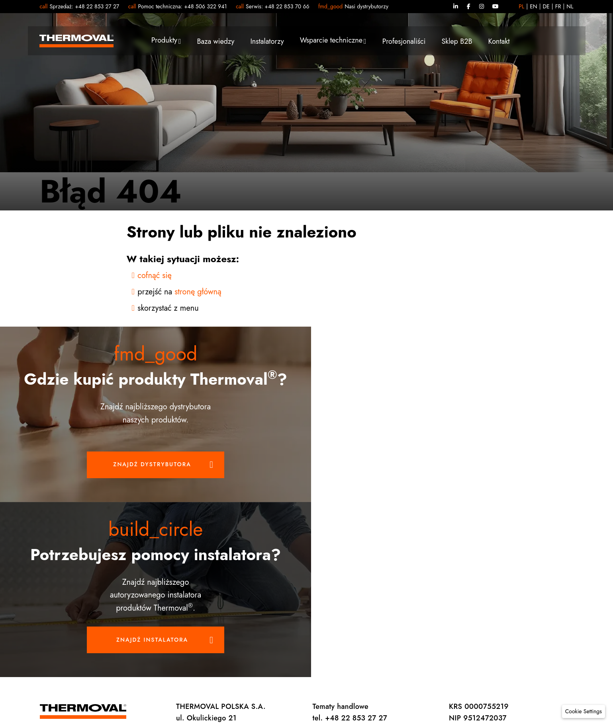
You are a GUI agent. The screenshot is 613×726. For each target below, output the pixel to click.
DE (546, 6)
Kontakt (499, 42)
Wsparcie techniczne (331, 41)
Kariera (495, 601)
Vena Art (560, 601)
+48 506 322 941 (205, 6)
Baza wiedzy (215, 42)
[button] (583, 711)
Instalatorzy (267, 42)
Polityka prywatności (402, 601)
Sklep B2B (456, 42)
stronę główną (197, 292)
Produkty (164, 41)
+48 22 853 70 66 (286, 6)
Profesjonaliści (404, 42)
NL (569, 6)
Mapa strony (458, 601)
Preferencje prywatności (329, 601)
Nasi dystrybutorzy (366, 6)
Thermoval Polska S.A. (253, 601)
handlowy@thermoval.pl (215, 574)
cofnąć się (154, 275)
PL (521, 6)
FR (558, 6)
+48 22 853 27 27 (97, 6)
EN (533, 6)
